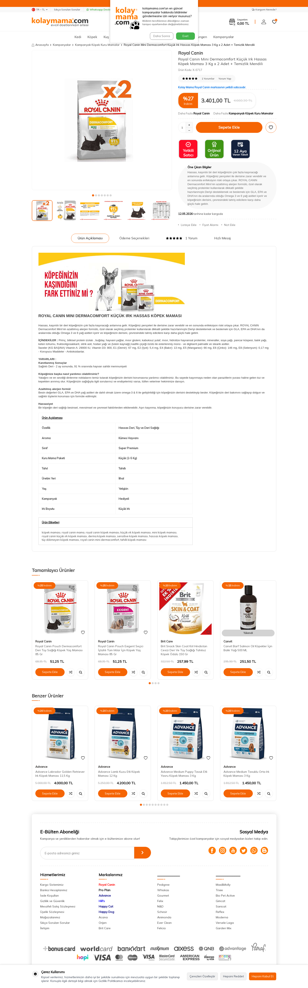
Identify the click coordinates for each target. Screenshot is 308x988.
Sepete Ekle (229, 127)
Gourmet (163, 895)
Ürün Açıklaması (90, 238)
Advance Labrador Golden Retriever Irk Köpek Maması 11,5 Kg (60, 774)
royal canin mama (73, 532)
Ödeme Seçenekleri (134, 238)
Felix (160, 901)
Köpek (92, 37)
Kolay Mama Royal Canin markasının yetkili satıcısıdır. (212, 87)
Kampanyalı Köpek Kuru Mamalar (97, 45)
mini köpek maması (164, 532)
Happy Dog (106, 912)
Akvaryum (123, 37)
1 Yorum (181, 238)
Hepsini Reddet (233, 976)
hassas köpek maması (163, 536)
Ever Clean (164, 923)
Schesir (162, 912)
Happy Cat (106, 906)
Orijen (103, 923)
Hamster (143, 37)
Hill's (102, 901)
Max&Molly (223, 885)
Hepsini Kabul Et (262, 976)
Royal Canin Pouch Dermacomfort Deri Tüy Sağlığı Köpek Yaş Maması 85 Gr (59, 650)
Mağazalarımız (50, 917)
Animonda (164, 917)
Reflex (220, 912)
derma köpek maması (102, 536)
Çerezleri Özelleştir (202, 976)
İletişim (44, 928)
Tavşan (162, 37)
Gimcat (220, 901)
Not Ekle (228, 225)
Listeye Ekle (187, 225)
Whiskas (163, 890)
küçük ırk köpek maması (135, 532)
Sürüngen (200, 37)
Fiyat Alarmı (209, 225)
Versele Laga (225, 923)
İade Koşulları (49, 895)
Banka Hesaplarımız (53, 890)
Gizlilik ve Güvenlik (52, 901)
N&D (160, 906)
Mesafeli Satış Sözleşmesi (57, 906)
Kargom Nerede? (264, 9)
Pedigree (163, 885)
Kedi (77, 37)
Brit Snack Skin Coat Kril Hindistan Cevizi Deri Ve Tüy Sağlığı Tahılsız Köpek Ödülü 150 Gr (184, 650)
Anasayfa (40, 45)
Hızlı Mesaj (222, 238)
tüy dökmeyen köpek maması (60, 539)
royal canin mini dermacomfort (99, 539)
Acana (103, 917)
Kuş (106, 37)
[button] (93, 195)
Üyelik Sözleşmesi (52, 912)
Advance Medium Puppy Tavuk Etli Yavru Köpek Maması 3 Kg (184, 774)
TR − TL (39, 9)
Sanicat (221, 906)
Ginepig (180, 37)
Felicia (161, 928)
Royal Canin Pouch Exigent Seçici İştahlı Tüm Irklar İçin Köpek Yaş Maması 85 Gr (120, 650)
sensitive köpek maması (132, 536)
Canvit (228, 641)
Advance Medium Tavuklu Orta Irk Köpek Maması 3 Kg (246, 774)
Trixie (219, 890)
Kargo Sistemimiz (52, 885)
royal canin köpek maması (102, 532)
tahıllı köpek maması (133, 539)
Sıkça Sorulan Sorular (67, 9)
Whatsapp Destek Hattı (103, 9)
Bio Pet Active (225, 895)
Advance (41, 767)
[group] (102, 120)
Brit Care (167, 641)
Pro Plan (104, 890)
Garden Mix (223, 928)
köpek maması (51, 532)
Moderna (222, 917)
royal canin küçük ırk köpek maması (64, 536)
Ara (190, 21)
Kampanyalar (223, 37)
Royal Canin (190, 53)
